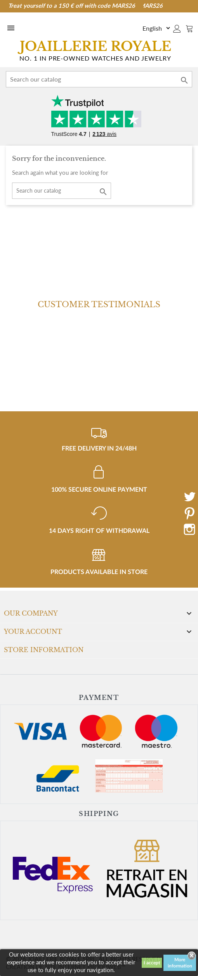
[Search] (99, 79)
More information (180, 962)
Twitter (189, 497)
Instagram (189, 529)
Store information (43, 650)
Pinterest (189, 513)
